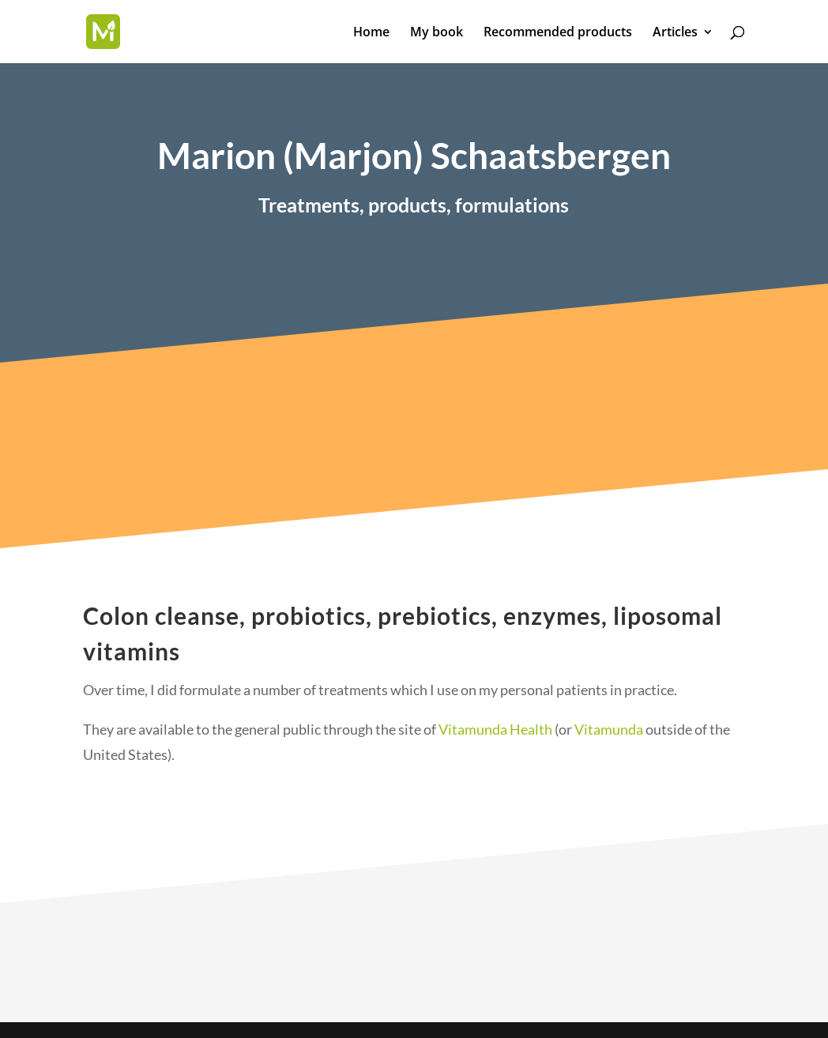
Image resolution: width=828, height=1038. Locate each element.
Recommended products (558, 33)
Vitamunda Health (495, 743)
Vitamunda (608, 743)
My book (436, 33)
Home (371, 33)
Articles (675, 33)
